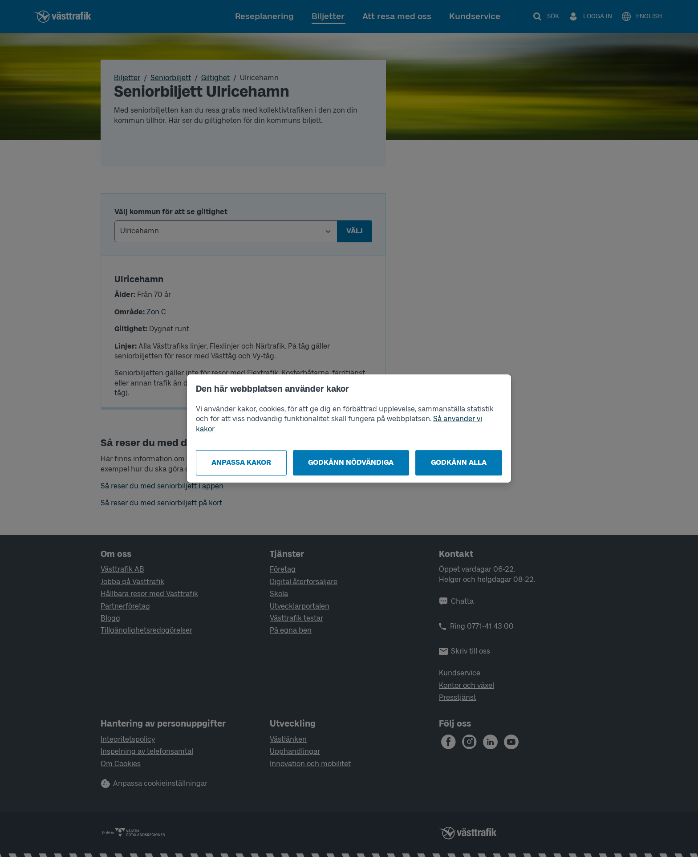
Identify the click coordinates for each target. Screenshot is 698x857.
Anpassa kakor (241, 462)
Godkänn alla (459, 462)
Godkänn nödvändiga (351, 462)
